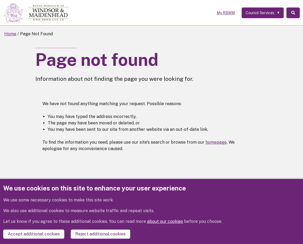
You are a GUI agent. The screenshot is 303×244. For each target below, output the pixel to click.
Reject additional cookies (100, 234)
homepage (216, 142)
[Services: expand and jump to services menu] (263, 12)
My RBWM (226, 13)
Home (10, 33)
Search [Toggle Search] (293, 12)
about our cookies (165, 221)
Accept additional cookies (34, 234)
